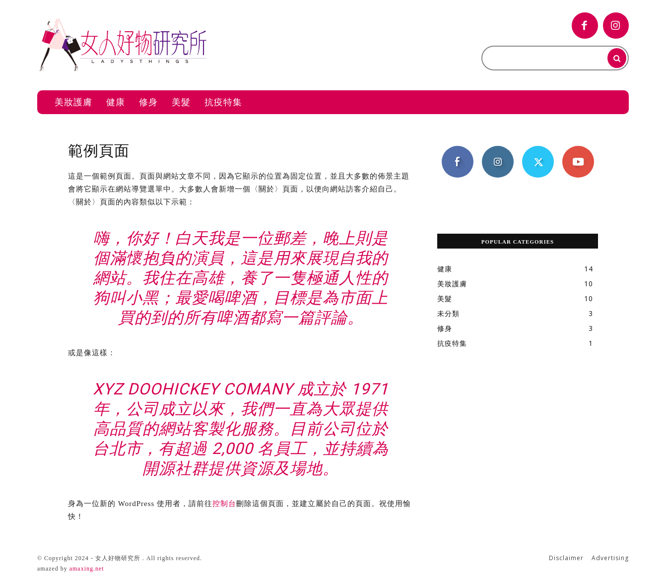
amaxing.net (86, 568)
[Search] (616, 58)
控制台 (224, 504)
